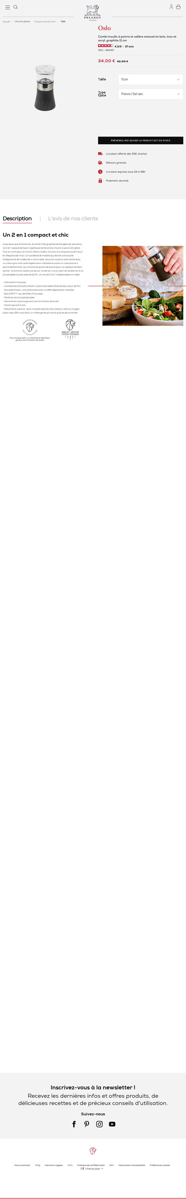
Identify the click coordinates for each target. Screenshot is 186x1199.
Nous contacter (22, 1165)
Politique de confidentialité (91, 1165)
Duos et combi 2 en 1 (45, 21)
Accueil (7, 21)
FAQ (37, 1165)
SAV (111, 1165)
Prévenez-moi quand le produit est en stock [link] (140, 140)
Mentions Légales (54, 1165)
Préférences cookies (160, 1165)
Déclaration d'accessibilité (132, 1165)
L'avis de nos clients (73, 218)
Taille (102, 79)
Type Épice (102, 94)
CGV (70, 1165)
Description (17, 218)
